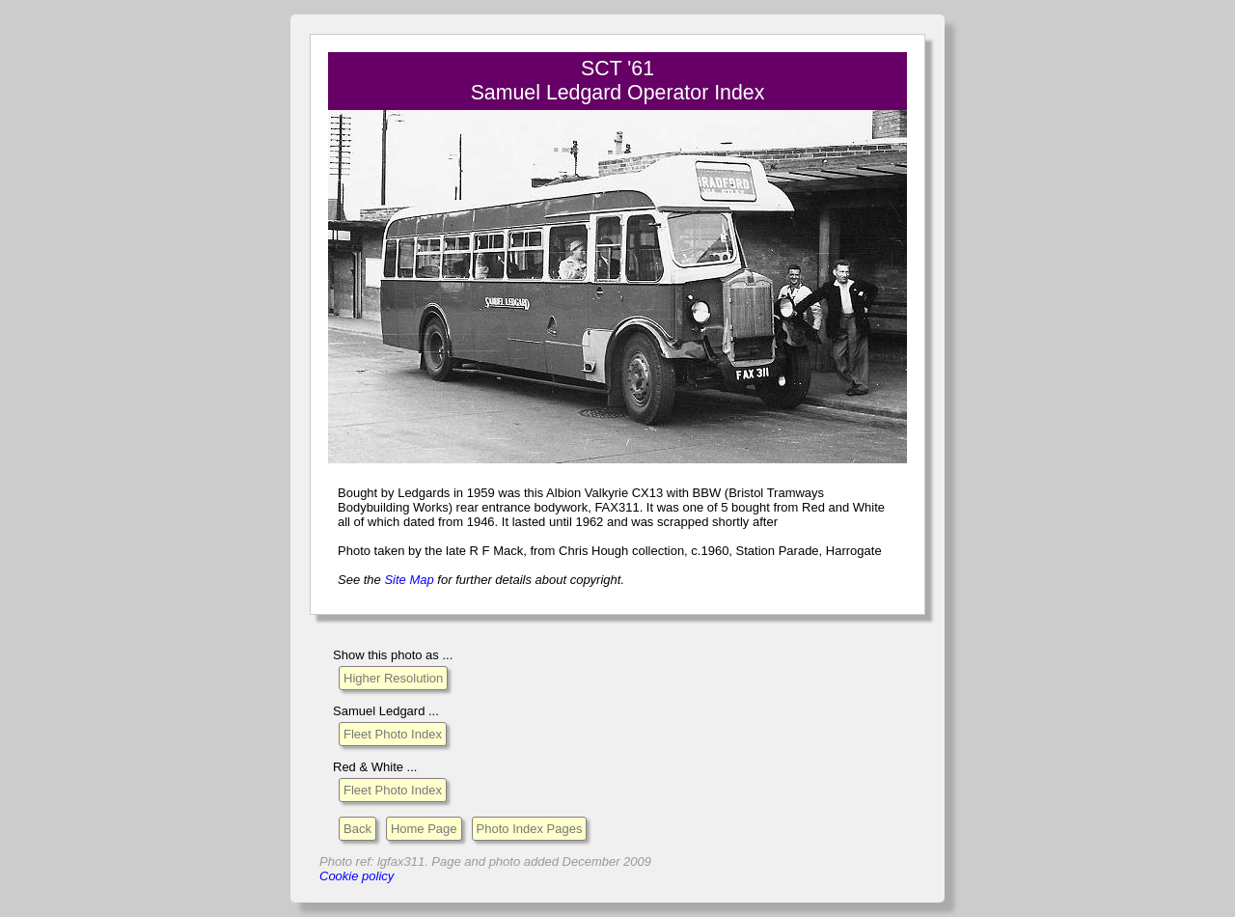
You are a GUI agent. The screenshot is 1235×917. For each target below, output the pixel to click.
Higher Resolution (393, 678)
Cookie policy (356, 876)
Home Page (424, 828)
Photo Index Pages (530, 828)
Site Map (408, 579)
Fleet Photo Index (392, 734)
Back (357, 828)
